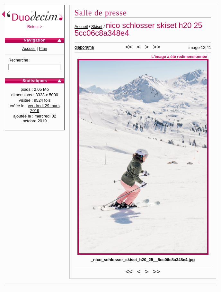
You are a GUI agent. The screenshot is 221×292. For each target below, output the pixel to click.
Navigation (35, 40)
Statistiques (34, 81)
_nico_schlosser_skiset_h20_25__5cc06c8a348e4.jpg (143, 259)
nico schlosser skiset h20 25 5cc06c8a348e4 (138, 29)
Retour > (34, 26)
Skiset (96, 26)
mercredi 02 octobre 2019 (39, 118)
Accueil (28, 48)
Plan (43, 48)
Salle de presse (101, 12)
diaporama (84, 47)
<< (129, 46)
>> (156, 46)
